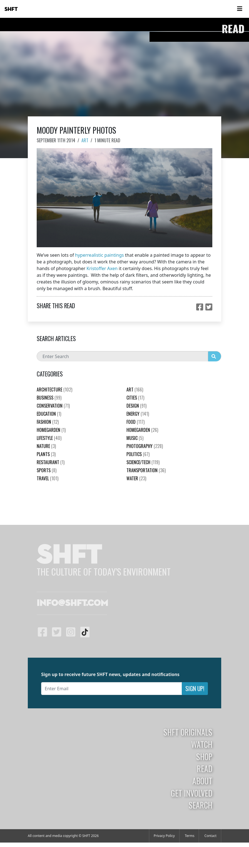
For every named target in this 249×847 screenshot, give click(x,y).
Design (136, 405)
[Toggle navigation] (240, 9)
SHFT (11, 9)
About (202, 781)
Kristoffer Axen (102, 268)
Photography (144, 446)
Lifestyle (49, 438)
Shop (204, 756)
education (49, 413)
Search (200, 805)
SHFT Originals (187, 732)
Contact (210, 835)
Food (135, 421)
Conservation (53, 405)
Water (136, 478)
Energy (137, 413)
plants (46, 454)
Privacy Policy (164, 835)
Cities (135, 397)
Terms (190, 835)
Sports (46, 470)
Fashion (48, 421)
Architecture (54, 389)
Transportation (146, 470)
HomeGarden (51, 430)
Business (49, 397)
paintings (114, 255)
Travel (47, 478)
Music (134, 438)
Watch (201, 744)
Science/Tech (143, 462)
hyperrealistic (89, 255)
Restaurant (50, 462)
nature (46, 446)
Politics (138, 454)
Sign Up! (194, 688)
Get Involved (191, 793)
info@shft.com (72, 603)
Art (84, 140)
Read (204, 768)
